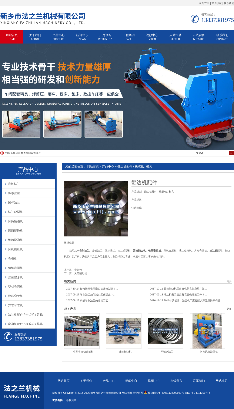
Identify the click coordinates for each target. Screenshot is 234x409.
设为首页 (204, 3)
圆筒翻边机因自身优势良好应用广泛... (178, 288)
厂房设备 (105, 35)
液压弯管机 (15, 296)
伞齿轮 (78, 269)
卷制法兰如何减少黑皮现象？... (90, 294)
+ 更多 (228, 281)
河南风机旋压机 (209, 351)
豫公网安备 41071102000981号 (164, 392)
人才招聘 (175, 35)
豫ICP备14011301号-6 (197, 392)
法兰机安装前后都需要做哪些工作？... (178, 294)
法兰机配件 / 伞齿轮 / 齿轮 (25, 314)
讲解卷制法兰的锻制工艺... (88, 300)
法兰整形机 (15, 277)
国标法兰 (14, 202)
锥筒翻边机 (125, 351)
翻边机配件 (144, 182)
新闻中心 (82, 35)
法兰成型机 (15, 212)
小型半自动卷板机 (83, 351)
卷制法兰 (14, 184)
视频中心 (152, 35)
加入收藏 (216, 3)
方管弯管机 (15, 305)
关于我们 (35, 35)
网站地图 (221, 380)
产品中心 (58, 35)
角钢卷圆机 (15, 268)
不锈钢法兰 (167, 351)
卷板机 (12, 258)
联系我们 (229, 3)
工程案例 (129, 35)
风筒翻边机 (80, 273)
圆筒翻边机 (15, 230)
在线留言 (199, 35)
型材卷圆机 (15, 286)
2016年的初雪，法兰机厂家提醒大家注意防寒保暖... (186, 300)
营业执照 (138, 392)
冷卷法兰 (14, 193)
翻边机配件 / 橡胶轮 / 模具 (134, 166)
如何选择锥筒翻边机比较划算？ (23, 153)
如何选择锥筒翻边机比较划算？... (92, 288)
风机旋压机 (15, 249)
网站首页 (12, 35)
